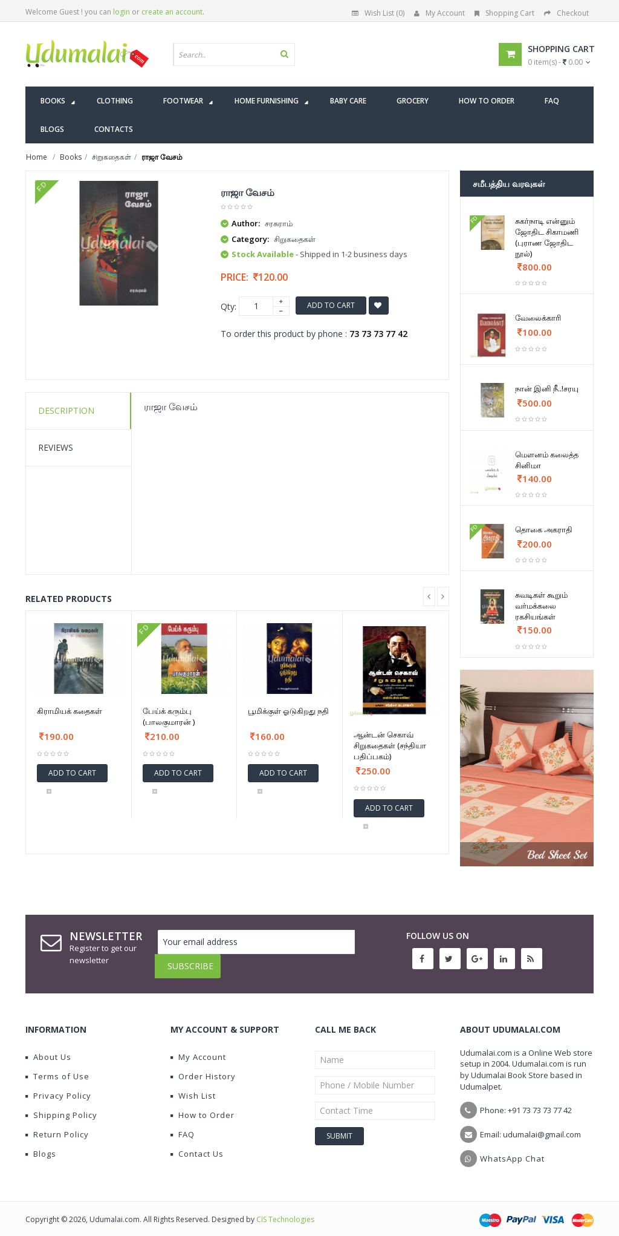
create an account (172, 12)
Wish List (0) (378, 13)
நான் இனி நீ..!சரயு (546, 388)
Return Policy (57, 1125)
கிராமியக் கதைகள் (69, 710)
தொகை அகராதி (543, 529)
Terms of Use (57, 1067)
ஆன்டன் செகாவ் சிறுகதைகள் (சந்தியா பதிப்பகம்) (390, 745)
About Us (48, 1047)
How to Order (202, 1105)
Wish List (193, 1086)
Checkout (566, 13)
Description (66, 410)
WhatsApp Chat (512, 1149)
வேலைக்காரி (538, 317)
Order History (203, 1067)
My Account (439, 13)
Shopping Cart (504, 13)
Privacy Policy (58, 1086)
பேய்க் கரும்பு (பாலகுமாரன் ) (169, 716)
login (121, 12)
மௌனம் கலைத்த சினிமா (546, 460)
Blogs (40, 1144)
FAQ (182, 1125)
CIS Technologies (285, 1210)
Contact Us (197, 1144)
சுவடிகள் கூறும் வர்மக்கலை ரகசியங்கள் (541, 605)
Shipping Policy (61, 1105)
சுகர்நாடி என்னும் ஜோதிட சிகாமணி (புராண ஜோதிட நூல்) (546, 237)
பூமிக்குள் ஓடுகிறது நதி (288, 710)
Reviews (55, 447)
